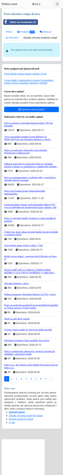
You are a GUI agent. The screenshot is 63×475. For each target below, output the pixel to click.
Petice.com (9, 4)
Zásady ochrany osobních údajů (40, 37)
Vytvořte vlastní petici (31, 109)
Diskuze (45, 31)
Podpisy (26, 31)
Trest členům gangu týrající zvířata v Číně (25, 74)
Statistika (12, 37)
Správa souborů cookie (21, 419)
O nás (12, 422)
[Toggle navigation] (57, 4)
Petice (9, 31)
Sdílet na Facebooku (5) (19, 22)
